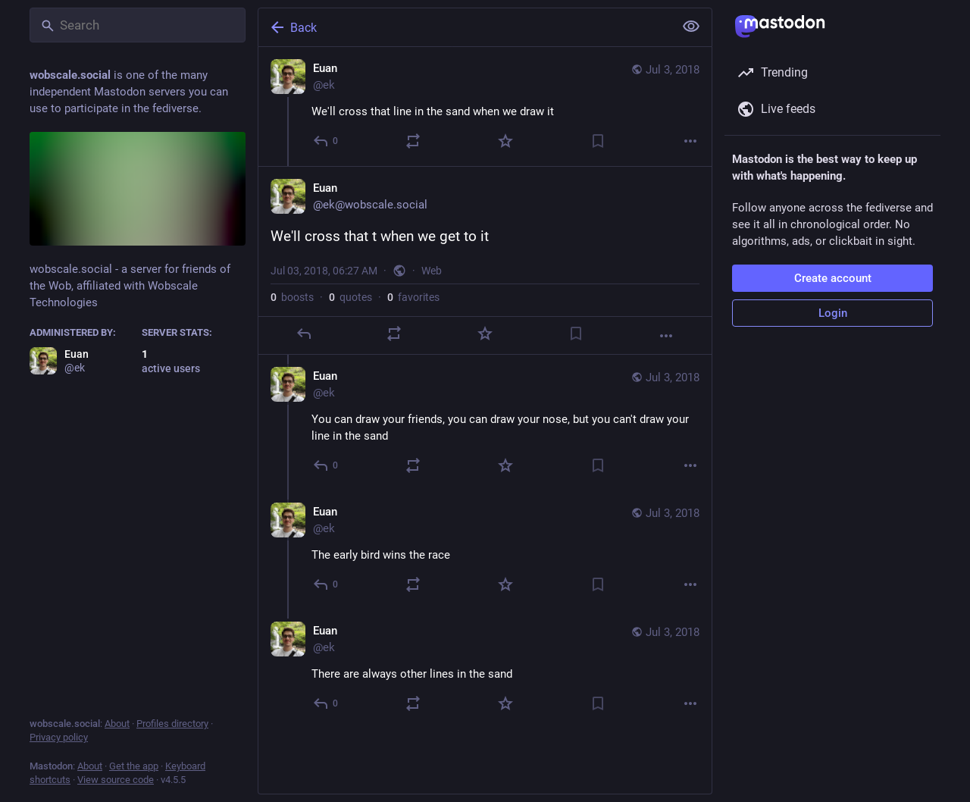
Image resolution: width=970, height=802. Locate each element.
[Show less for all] (691, 26)
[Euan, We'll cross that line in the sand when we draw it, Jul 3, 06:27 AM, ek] (485, 106)
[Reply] (326, 141)
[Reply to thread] (326, 465)
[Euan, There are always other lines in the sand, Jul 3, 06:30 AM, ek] (485, 668)
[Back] (464, 27)
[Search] (138, 25)
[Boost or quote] (413, 141)
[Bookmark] (598, 141)
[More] (690, 141)
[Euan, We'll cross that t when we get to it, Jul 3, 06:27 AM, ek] (485, 260)
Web (431, 271)
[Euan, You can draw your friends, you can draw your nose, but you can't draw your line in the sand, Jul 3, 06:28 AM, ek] (485, 422)
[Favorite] (505, 141)
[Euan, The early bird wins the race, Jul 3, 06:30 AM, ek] (485, 549)
